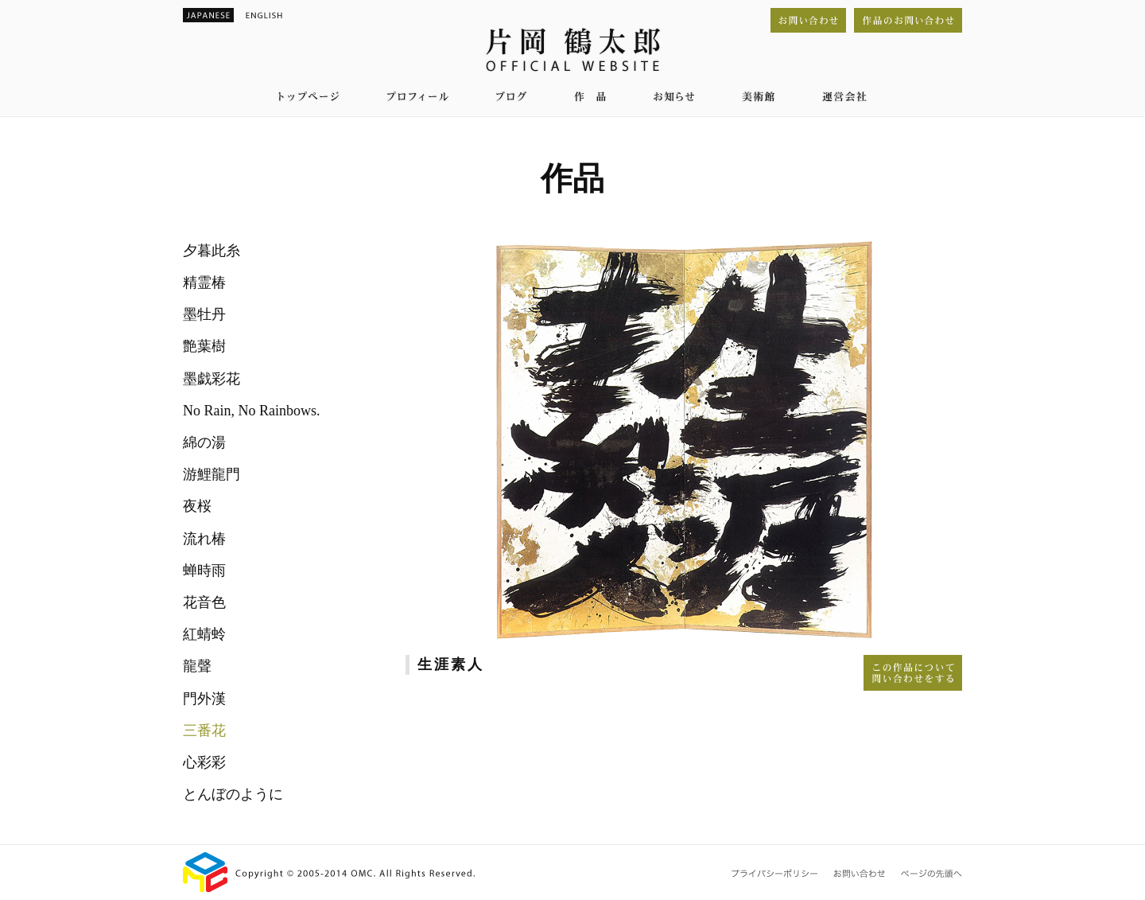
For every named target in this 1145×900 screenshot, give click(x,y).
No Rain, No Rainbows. (251, 411)
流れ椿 (204, 539)
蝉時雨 (204, 571)
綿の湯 (204, 442)
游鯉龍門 (211, 474)
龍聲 (197, 666)
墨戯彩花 (211, 379)
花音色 (204, 602)
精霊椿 (204, 282)
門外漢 (204, 699)
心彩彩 (204, 762)
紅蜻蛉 (204, 634)
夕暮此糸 (211, 251)
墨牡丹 (204, 314)
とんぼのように (233, 794)
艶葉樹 (204, 346)
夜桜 (197, 506)
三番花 (204, 730)
